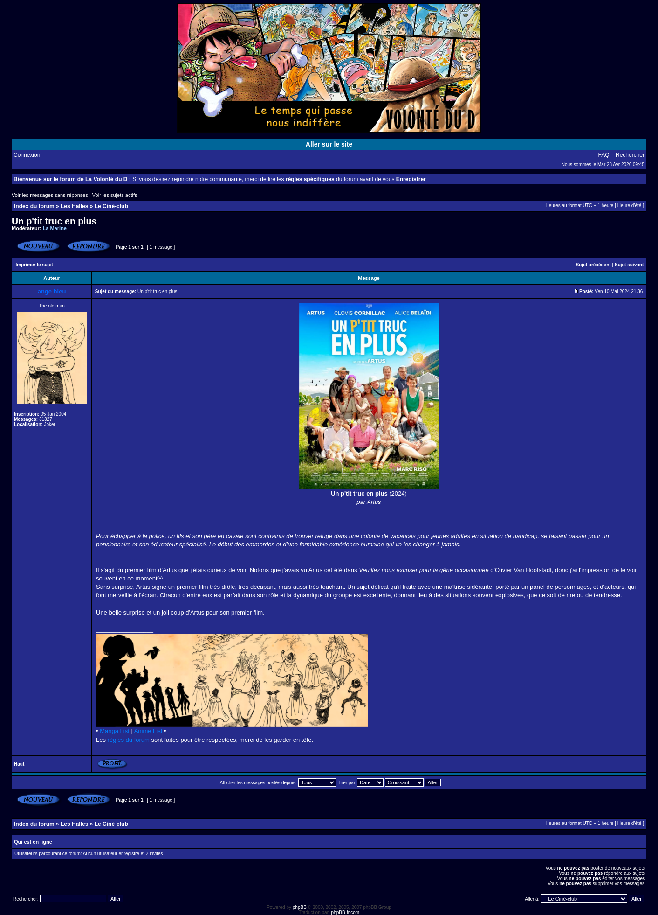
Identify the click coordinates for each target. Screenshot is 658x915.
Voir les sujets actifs (114, 195)
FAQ (604, 155)
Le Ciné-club (111, 206)
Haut (19, 764)
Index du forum (34, 206)
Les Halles (74, 206)
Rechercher (630, 155)
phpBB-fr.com (345, 912)
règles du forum (129, 739)
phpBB (300, 907)
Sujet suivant (629, 264)
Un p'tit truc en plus (54, 221)
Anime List (148, 730)
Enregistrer (411, 179)
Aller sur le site (329, 144)
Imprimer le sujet (34, 264)
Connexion (27, 155)
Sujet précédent (593, 264)
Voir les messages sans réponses (50, 195)
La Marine (55, 228)
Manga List (115, 730)
